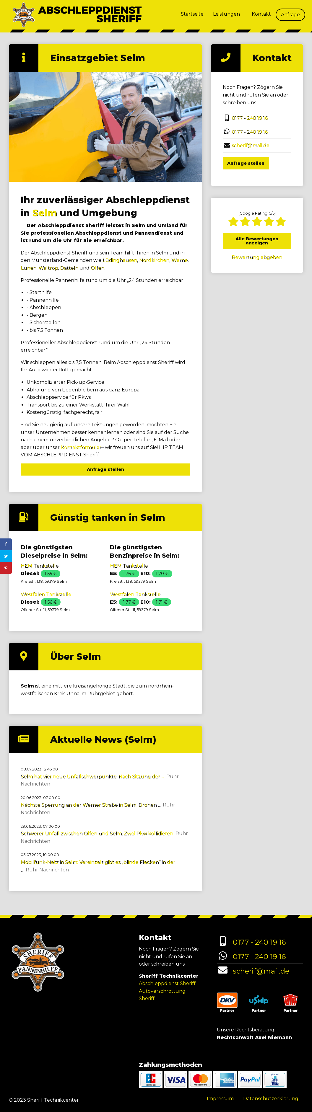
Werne (179, 260)
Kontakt (261, 14)
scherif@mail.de (250, 145)
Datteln (69, 268)
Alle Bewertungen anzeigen (256, 241)
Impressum (220, 1098)
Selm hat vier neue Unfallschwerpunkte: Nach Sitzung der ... (92, 776)
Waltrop (48, 268)
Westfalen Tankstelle (46, 594)
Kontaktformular (81, 447)
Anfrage (290, 14)
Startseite (192, 14)
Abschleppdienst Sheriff (167, 983)
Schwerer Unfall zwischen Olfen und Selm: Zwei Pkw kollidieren (97, 833)
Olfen (97, 268)
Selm (44, 212)
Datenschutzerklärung (270, 1098)
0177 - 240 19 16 (250, 118)
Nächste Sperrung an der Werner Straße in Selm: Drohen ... (90, 805)
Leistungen (226, 14)
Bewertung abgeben (257, 257)
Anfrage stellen (105, 469)
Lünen (28, 268)
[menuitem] (192, 15)
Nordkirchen (154, 260)
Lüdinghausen (120, 260)
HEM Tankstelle (39, 566)
